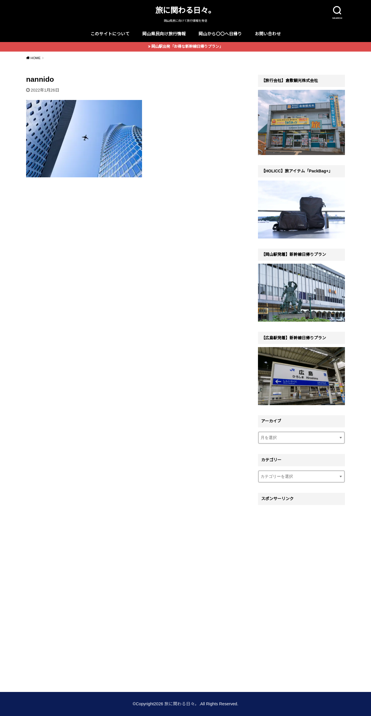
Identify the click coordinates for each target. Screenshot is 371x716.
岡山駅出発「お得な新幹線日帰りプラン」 (187, 46)
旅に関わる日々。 (185, 10)
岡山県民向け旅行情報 (164, 34)
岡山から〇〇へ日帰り (220, 34)
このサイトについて (110, 34)
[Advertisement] (301, 595)
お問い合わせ (268, 34)
